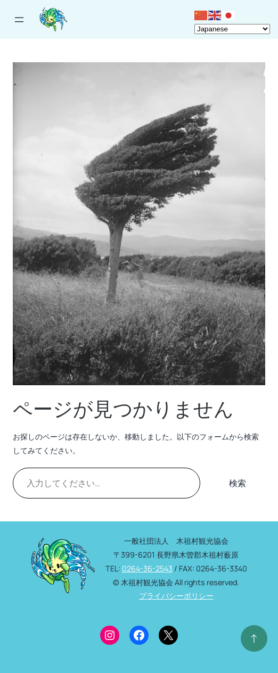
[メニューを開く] (19, 19)
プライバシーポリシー (176, 596)
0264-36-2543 (147, 568)
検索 (237, 483)
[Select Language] (232, 29)
